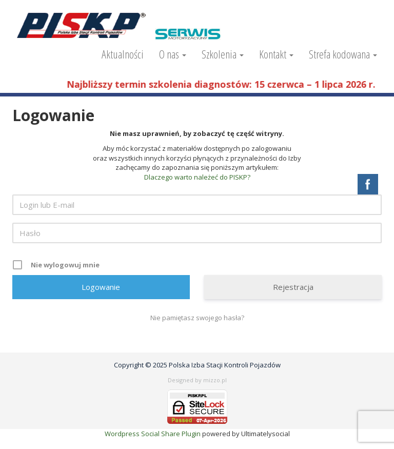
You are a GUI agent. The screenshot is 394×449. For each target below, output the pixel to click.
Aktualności (123, 54)
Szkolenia (223, 54)
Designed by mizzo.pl (197, 380)
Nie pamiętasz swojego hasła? (197, 317)
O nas (172, 54)
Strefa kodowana (343, 54)
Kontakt (276, 54)
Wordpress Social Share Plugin (153, 433)
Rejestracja (293, 287)
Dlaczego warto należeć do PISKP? (197, 177)
